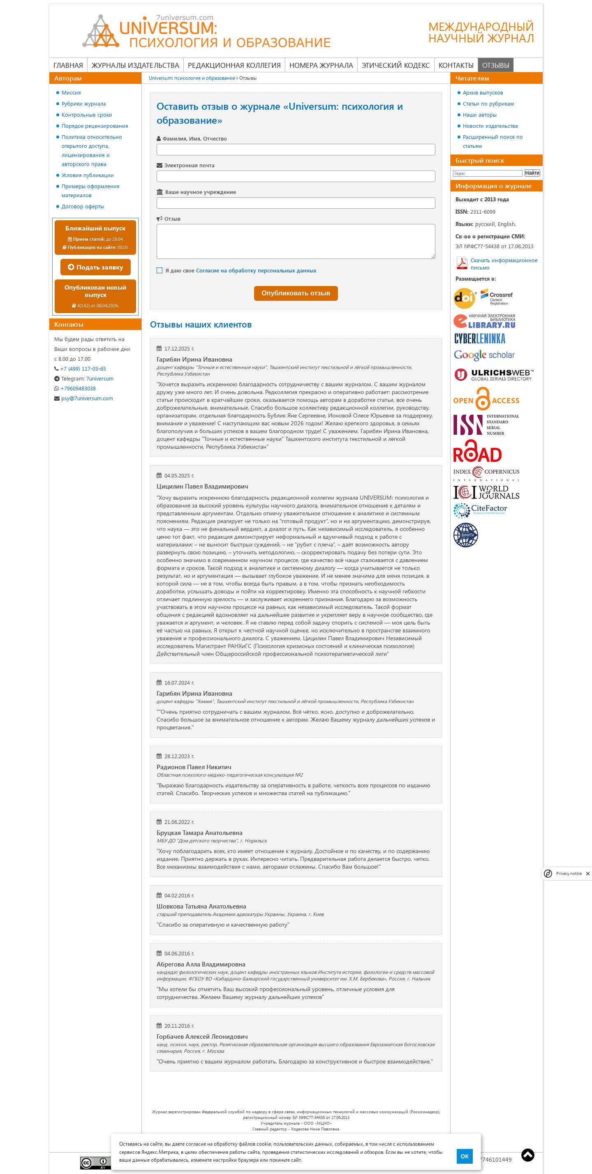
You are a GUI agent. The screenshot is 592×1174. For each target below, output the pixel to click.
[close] (588, 873)
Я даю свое (241, 270)
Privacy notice (569, 873)
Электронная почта (189, 164)
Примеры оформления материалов (91, 190)
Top (527, 1155)
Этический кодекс (396, 64)
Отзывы (495, 64)
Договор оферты (83, 206)
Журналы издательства (135, 64)
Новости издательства (490, 125)
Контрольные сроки (87, 114)
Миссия (71, 92)
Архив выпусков (483, 92)
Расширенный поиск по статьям (493, 141)
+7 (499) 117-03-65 (80, 368)
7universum (83, 378)
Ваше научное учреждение (200, 191)
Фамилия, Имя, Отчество (195, 138)
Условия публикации (88, 174)
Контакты (456, 64)
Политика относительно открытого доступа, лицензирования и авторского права (92, 150)
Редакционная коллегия (234, 64)
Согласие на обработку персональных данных (256, 270)
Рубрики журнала (84, 103)
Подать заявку (95, 267)
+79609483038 (75, 388)
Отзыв (172, 218)
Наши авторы (480, 114)
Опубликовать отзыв (295, 293)
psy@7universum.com (83, 397)
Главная (68, 64)
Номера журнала (321, 64)
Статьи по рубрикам (488, 103)
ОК (465, 1156)
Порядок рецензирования (95, 125)
